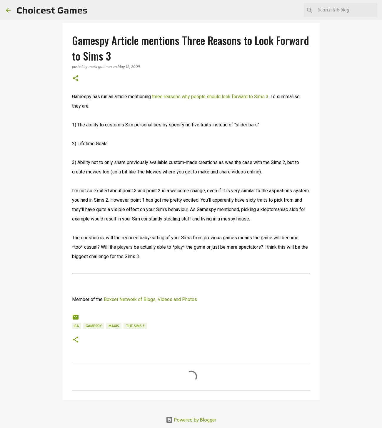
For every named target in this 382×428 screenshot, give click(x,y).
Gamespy (94, 326)
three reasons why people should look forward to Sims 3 (210, 96)
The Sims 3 (135, 326)
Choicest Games (51, 10)
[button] (75, 79)
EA (76, 326)
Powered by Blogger (191, 419)
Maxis (114, 326)
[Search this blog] (346, 10)
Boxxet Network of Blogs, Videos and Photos (150, 299)
